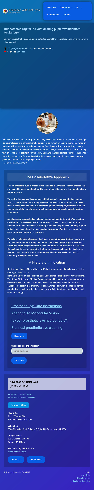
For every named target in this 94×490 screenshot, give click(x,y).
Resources (65, 7)
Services (51, 7)
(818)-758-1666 (18, 48)
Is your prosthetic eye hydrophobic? (39, 320)
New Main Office (18, 405)
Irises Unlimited (83, 478)
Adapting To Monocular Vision (35, 313)
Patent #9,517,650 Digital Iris (20, 394)
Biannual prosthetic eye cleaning (36, 328)
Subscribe (19, 360)
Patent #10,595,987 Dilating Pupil (21, 397)
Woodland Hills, (15, 419)
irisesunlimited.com (17, 451)
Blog (78, 7)
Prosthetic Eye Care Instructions (36, 306)
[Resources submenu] (71, 7)
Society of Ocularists (81, 481)
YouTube (21, 52)
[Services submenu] (56, 7)
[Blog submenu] (81, 7)
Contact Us (16, 459)
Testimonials (36, 459)
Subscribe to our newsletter (25, 346)
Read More (19, 336)
